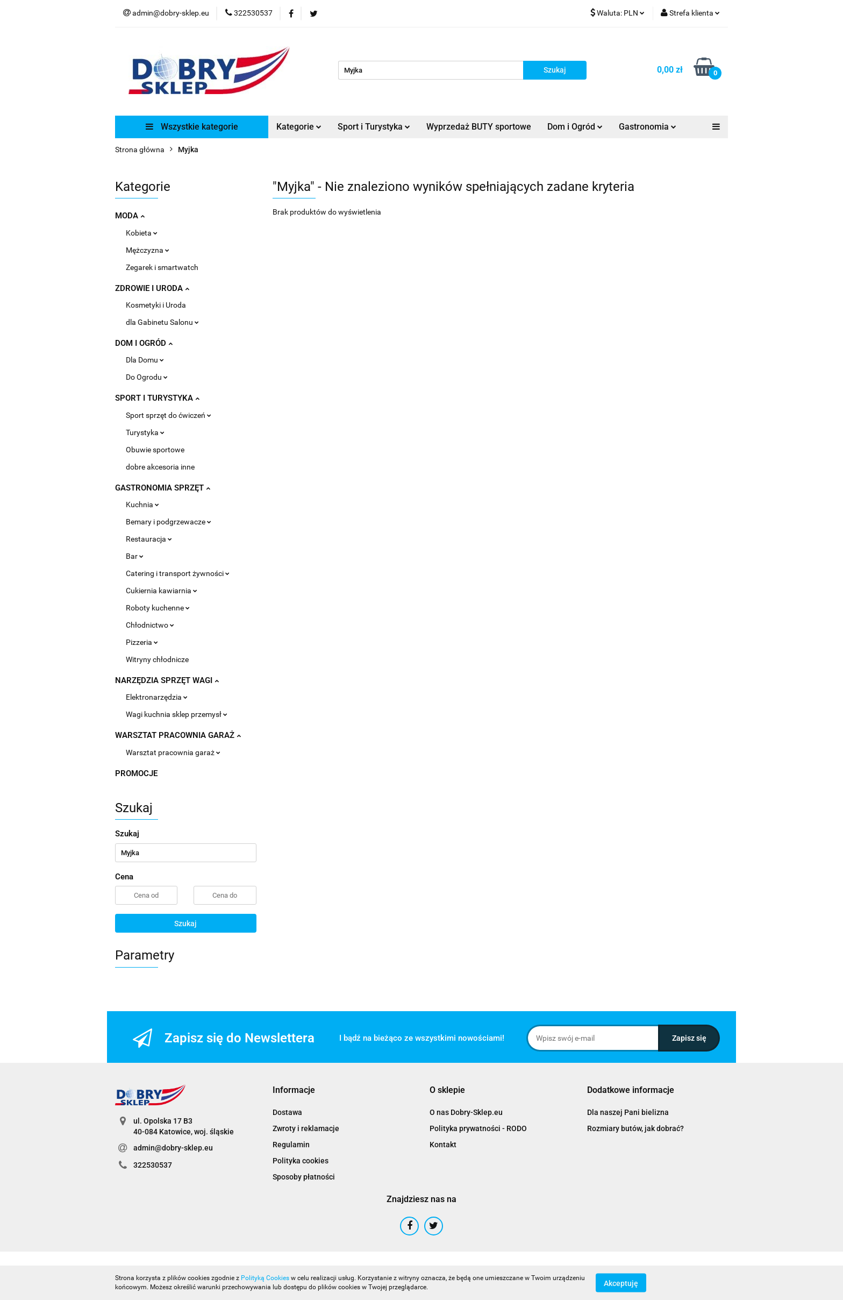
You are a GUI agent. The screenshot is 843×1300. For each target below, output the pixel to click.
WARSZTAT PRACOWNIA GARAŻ (178, 735)
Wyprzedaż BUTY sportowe (478, 127)
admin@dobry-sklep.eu (173, 1147)
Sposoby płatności (304, 1177)
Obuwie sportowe (155, 449)
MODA (130, 216)
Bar (135, 556)
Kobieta (142, 233)
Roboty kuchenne (158, 607)
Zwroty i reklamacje (306, 1128)
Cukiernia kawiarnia (161, 590)
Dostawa (287, 1112)
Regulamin (291, 1144)
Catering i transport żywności (178, 573)
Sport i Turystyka (374, 127)
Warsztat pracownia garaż (173, 752)
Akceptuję (621, 1282)
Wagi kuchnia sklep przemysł (176, 714)
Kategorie (299, 127)
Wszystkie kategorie (192, 127)
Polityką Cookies (265, 1278)
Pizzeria (142, 642)
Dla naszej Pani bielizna (628, 1112)
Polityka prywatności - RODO (478, 1128)
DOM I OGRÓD (144, 343)
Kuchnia (142, 504)
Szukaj (185, 923)
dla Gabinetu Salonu (162, 322)
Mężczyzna (147, 250)
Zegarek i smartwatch (162, 267)
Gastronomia (647, 127)
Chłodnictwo (150, 625)
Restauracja (149, 539)
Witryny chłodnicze (157, 659)
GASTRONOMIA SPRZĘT (162, 488)
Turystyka (145, 432)
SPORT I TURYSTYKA (157, 398)
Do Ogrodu (147, 377)
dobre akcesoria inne (160, 467)
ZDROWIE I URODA (152, 288)
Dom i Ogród (575, 127)
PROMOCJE (136, 773)
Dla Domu (145, 360)
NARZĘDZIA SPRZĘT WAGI (167, 680)
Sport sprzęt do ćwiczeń (168, 415)
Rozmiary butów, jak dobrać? (635, 1128)
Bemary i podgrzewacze (168, 521)
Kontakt (443, 1144)
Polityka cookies (300, 1160)
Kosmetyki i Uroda (156, 305)
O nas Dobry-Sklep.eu (466, 1112)
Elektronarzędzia (157, 697)
